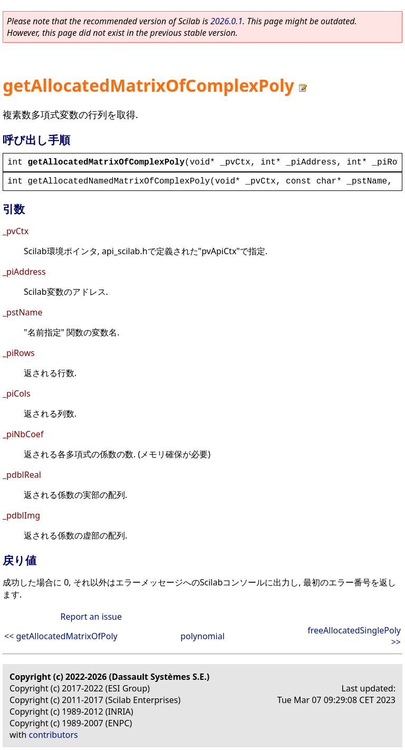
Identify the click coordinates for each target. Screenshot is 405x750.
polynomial (202, 636)
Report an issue (91, 616)
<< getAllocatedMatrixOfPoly (61, 636)
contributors (53, 735)
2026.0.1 (226, 21)
